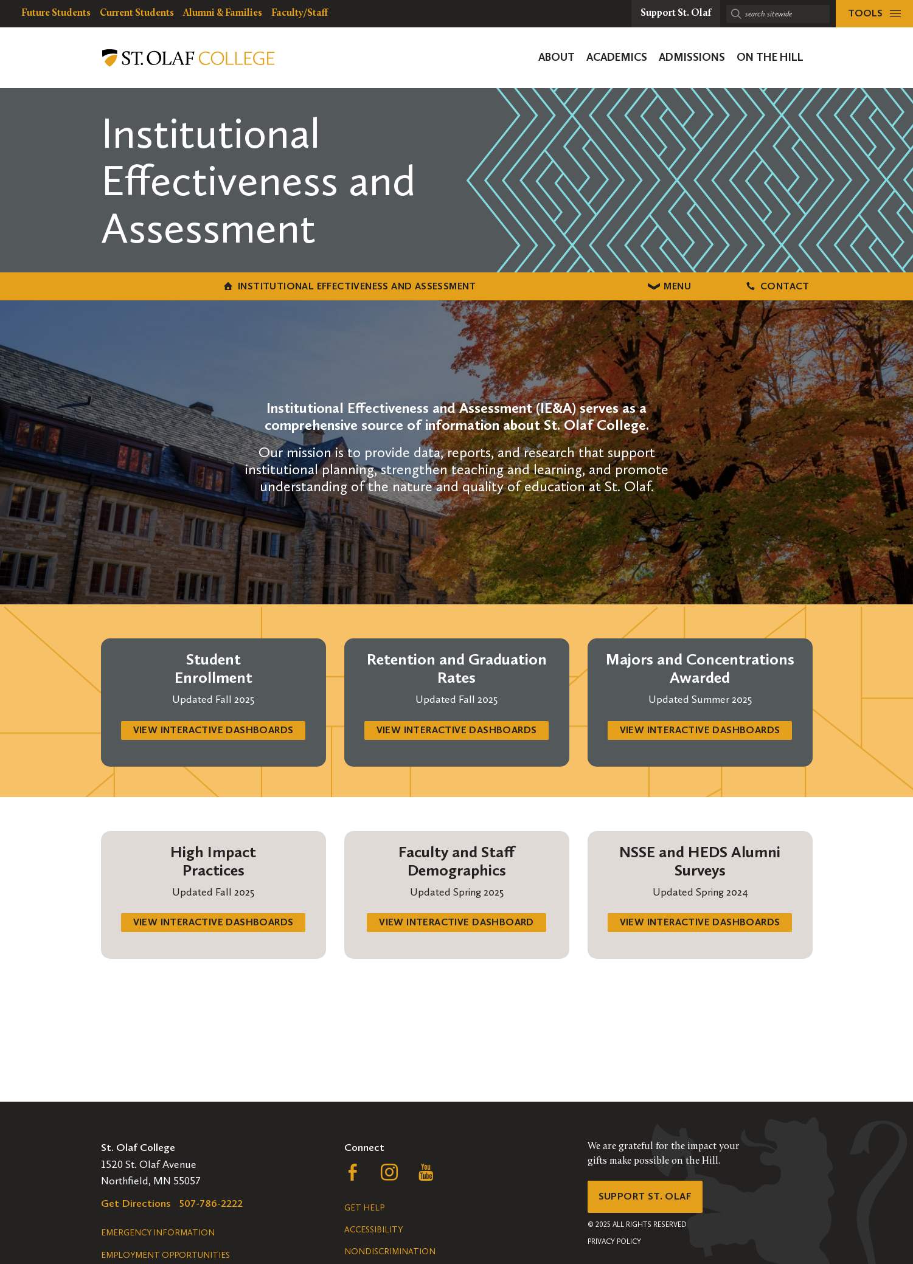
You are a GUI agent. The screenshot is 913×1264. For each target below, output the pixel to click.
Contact (705, 290)
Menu (456, 290)
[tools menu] (874, 13)
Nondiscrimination (390, 1251)
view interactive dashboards (213, 740)
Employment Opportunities (165, 1255)
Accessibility (373, 1229)
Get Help (364, 1208)
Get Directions (136, 1203)
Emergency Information (158, 1233)
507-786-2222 (211, 1203)
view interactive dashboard (457, 936)
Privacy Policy (614, 1245)
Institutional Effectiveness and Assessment (197, 290)
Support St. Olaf (649, 1198)
